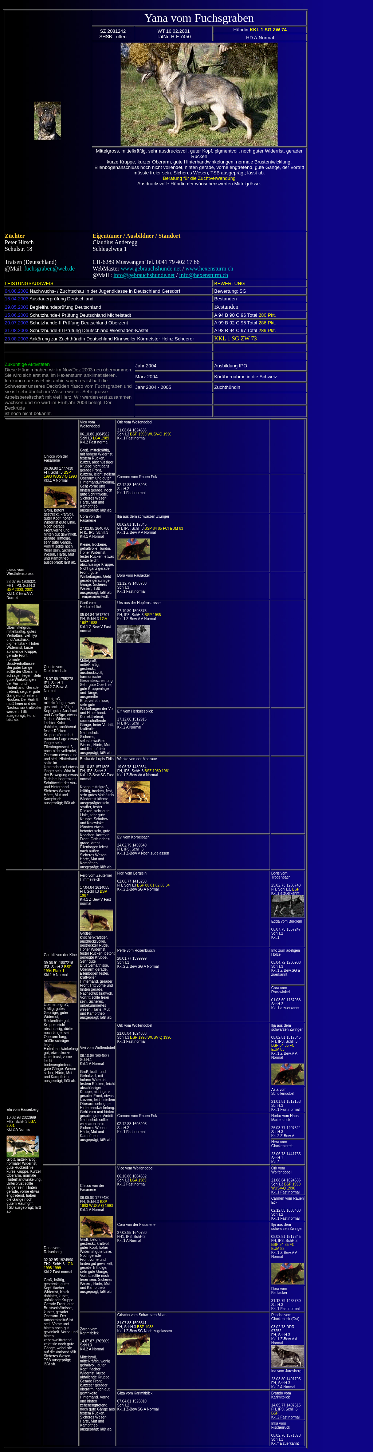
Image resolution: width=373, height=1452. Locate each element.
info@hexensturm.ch (203, 275)
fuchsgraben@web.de (49, 268)
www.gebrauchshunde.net (151, 268)
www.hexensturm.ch (209, 268)
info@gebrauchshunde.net (144, 275)
